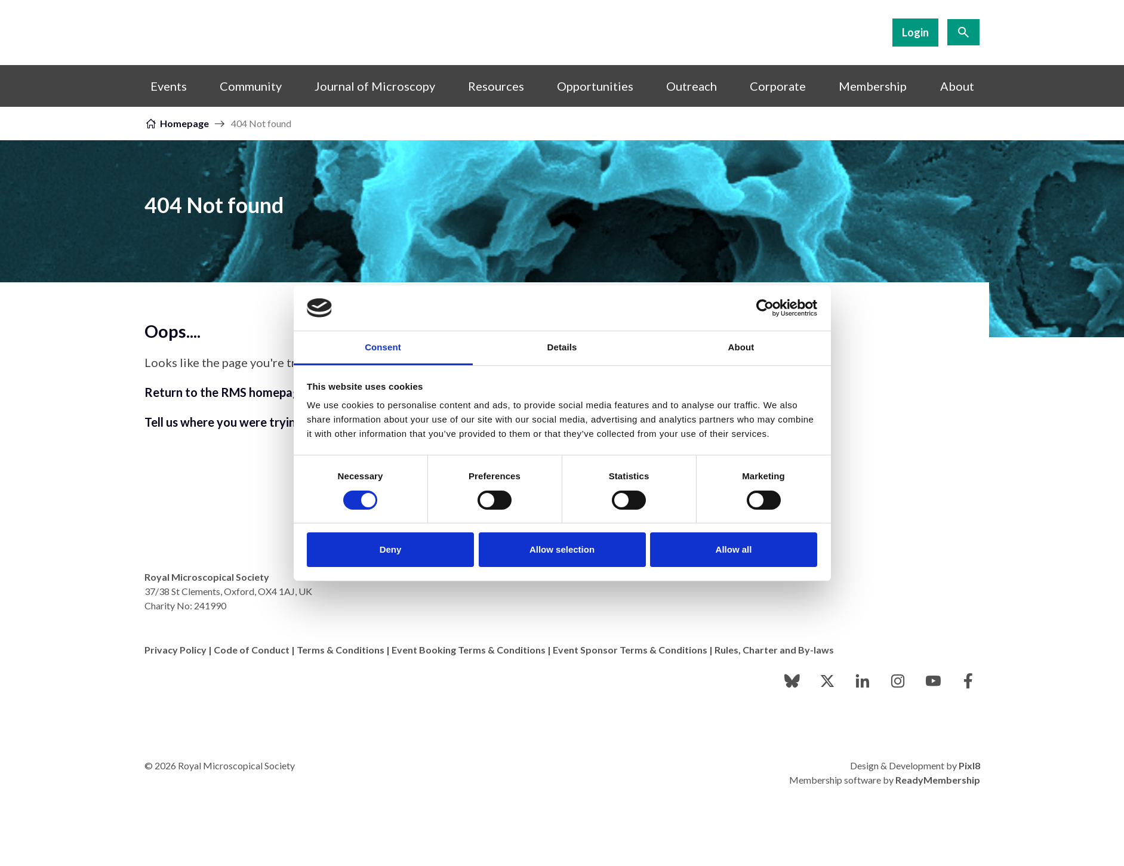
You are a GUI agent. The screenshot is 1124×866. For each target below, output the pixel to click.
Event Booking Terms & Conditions (469, 649)
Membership (873, 86)
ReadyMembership (937, 779)
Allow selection (562, 549)
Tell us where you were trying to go (239, 422)
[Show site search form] (963, 32)
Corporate (778, 86)
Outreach (691, 86)
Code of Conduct (252, 649)
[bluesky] (792, 681)
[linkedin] (862, 681)
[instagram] (898, 681)
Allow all (734, 549)
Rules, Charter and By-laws (774, 649)
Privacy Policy (175, 649)
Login (915, 32)
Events (168, 86)
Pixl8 (969, 765)
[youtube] (933, 681)
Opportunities (595, 86)
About (957, 86)
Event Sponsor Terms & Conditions (630, 649)
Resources (496, 86)
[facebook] (968, 681)
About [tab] (741, 347)
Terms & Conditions (340, 649)
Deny (391, 549)
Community (251, 86)
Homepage (184, 123)
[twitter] (827, 681)
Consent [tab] (383, 347)
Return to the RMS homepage (225, 392)
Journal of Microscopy (375, 86)
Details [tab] (562, 347)
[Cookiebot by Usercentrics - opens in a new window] (765, 308)
